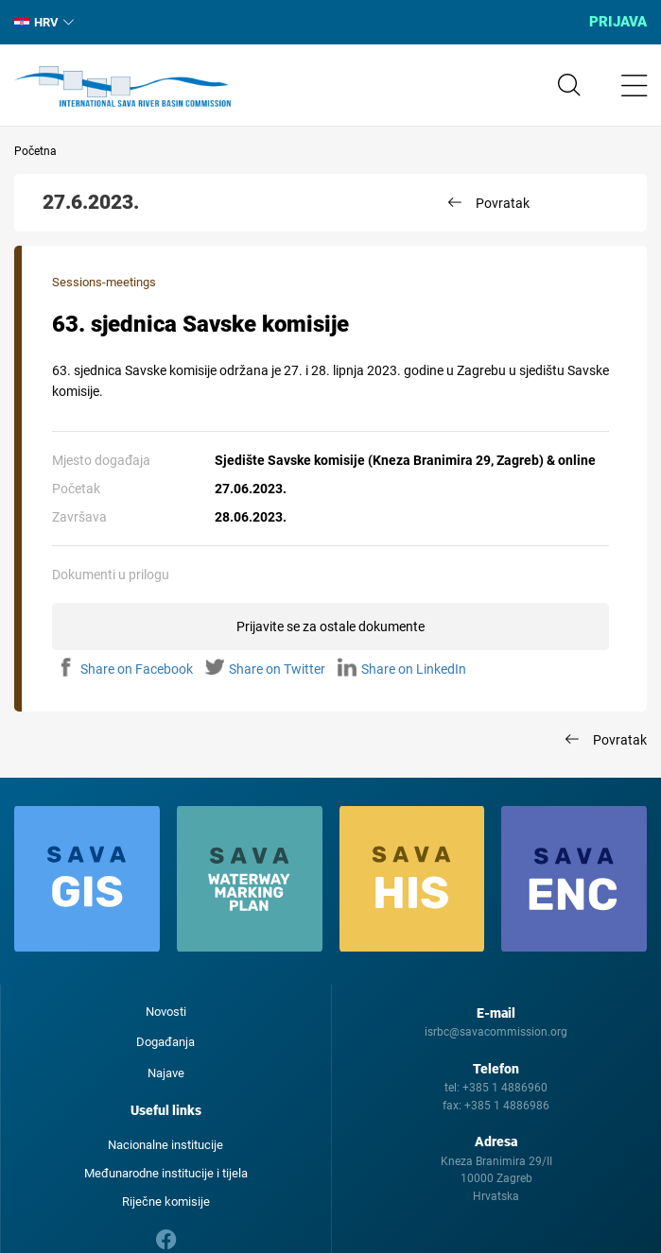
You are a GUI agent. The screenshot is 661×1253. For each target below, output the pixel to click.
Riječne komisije (166, 1201)
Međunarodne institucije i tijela (166, 1173)
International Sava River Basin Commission (122, 87)
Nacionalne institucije (165, 1145)
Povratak (503, 203)
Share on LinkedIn (402, 669)
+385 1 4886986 (506, 1105)
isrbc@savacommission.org (496, 1031)
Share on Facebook (125, 669)
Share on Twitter (265, 669)
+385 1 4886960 (505, 1087)
